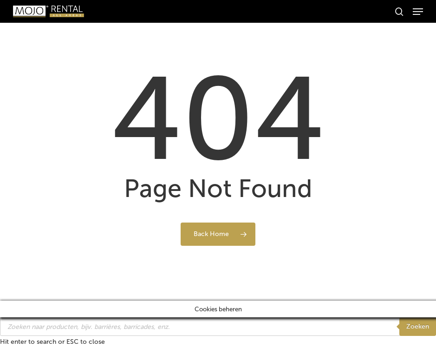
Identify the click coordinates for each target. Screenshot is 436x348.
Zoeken (417, 326)
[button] (418, 11)
